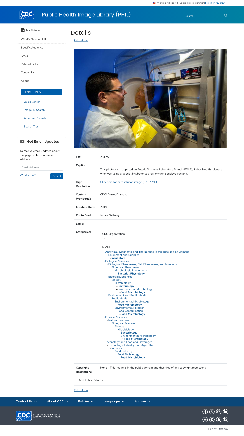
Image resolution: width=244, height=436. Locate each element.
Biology (116, 280)
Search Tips (31, 126)
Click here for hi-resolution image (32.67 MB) (128, 182)
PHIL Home (81, 40)
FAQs (24, 56)
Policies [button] (86, 401)
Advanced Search (35, 118)
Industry (116, 348)
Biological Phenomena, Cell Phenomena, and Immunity (142, 264)
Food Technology (128, 354)
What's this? (27, 175)
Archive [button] (142, 401)
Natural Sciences (118, 320)
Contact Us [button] (26, 401)
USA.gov (223, 429)
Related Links (29, 64)
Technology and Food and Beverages (128, 342)
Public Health (119, 298)
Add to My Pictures (90, 380)
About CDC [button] (57, 401)
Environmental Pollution (129, 308)
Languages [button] (114, 401)
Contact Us (28, 72)
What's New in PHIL (34, 39)
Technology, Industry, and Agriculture (131, 345)
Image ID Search (34, 110)
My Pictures (31, 30)
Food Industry (123, 351)
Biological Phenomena (125, 267)
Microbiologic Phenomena (131, 270)
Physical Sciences (116, 317)
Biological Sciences (117, 261)
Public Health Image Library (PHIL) (86, 14)
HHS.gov (212, 429)
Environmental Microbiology (135, 289)
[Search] (203, 16)
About (25, 81)
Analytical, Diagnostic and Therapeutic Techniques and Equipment (147, 252)
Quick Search (32, 102)
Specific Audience (32, 47)
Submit (56, 176)
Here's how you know (216, 3)
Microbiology (123, 283)
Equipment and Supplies (123, 255)
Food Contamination (130, 311)
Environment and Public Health (127, 295)
